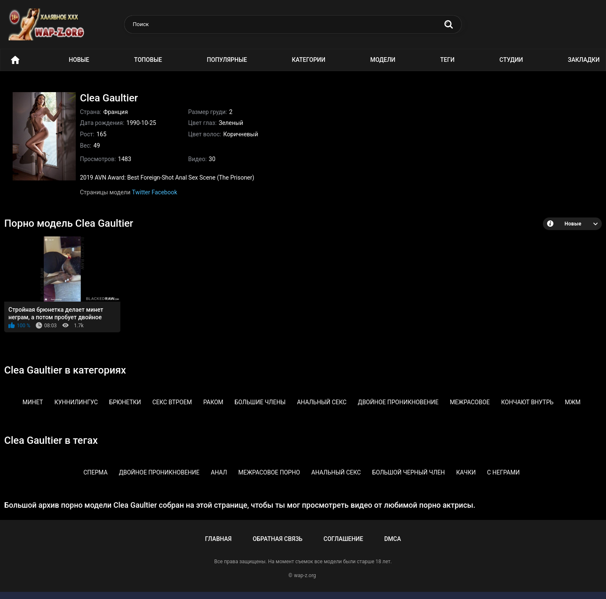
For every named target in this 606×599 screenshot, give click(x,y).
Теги (447, 59)
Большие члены (260, 402)
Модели (383, 59)
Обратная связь (277, 538)
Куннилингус (76, 402)
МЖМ (572, 402)
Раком (213, 402)
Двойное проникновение (398, 402)
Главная (218, 538)
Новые (79, 59)
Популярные (227, 59)
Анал (219, 472)
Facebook (164, 192)
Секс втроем (172, 402)
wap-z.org (305, 575)
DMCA (392, 538)
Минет (33, 402)
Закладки (584, 59)
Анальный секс (322, 402)
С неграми (503, 472)
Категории (309, 59)
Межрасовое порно (269, 472)
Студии (511, 59)
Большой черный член (408, 472)
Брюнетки (125, 402)
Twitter (141, 192)
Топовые (148, 59)
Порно (15, 60)
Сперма (95, 472)
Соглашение (343, 538)
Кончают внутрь (527, 402)
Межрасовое (470, 402)
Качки (466, 472)
